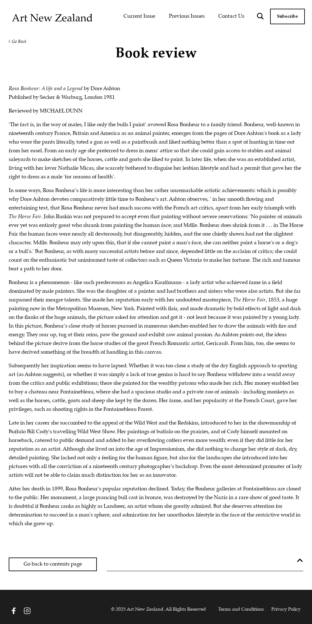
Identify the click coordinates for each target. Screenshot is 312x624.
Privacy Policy (286, 609)
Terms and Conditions (241, 609)
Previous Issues (187, 16)
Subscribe (287, 16)
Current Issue (139, 16)
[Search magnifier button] (260, 16)
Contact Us (231, 16)
